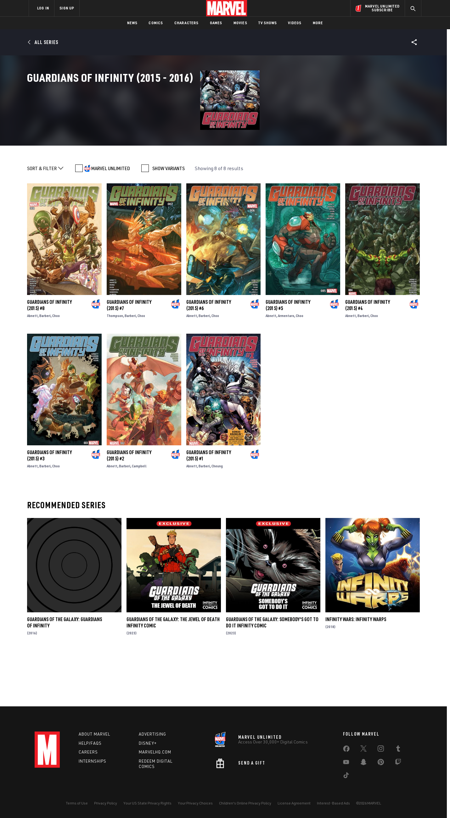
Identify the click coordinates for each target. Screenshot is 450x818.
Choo (56, 366)
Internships (92, 761)
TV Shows (267, 22)
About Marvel (94, 734)
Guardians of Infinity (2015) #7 (129, 355)
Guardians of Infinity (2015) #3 (49, 506)
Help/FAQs (90, 743)
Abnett (32, 366)
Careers (88, 751)
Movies (240, 22)
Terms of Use (77, 803)
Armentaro (286, 366)
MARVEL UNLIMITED (110, 219)
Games (216, 22)
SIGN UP (66, 8)
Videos (294, 22)
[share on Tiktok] (346, 776)
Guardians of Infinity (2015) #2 (129, 506)
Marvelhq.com (155, 751)
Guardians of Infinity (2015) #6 (208, 355)
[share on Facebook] (346, 750)
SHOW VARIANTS (168, 219)
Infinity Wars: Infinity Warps (355, 670)
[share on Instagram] (381, 750)
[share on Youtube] (346, 763)
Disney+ (148, 743)
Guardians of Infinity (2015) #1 (208, 506)
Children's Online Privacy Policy (245, 803)
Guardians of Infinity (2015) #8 (49, 355)
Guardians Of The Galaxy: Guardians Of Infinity (64, 673)
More (318, 22)
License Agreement (294, 803)
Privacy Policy (105, 803)
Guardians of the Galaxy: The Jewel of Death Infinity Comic (173, 673)
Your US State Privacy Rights (147, 803)
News (132, 22)
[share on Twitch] (398, 763)
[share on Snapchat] (363, 763)
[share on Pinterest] (381, 763)
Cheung (217, 516)
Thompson (115, 366)
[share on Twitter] (363, 750)
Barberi (45, 366)
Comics (156, 22)
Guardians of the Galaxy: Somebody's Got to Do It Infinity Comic (272, 673)
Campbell (139, 516)
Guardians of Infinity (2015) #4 (367, 355)
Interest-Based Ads (333, 803)
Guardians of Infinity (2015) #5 (288, 355)
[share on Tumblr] (398, 750)
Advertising (152, 734)
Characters (186, 22)
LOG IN (43, 8)
